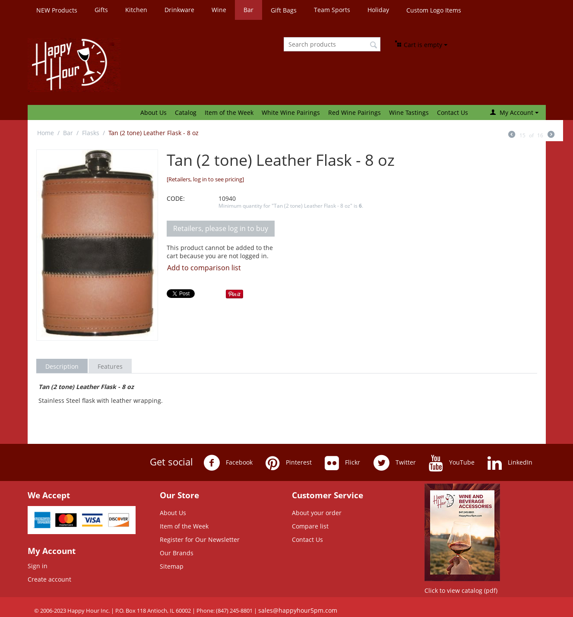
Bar (248, 10)
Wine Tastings (409, 112)
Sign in (37, 566)
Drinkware (179, 10)
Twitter (394, 463)
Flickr (342, 463)
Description (62, 366)
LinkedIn (510, 463)
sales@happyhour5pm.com (297, 610)
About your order (317, 513)
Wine (219, 10)
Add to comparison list (204, 267)
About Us (153, 112)
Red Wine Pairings (354, 112)
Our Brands (176, 553)
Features (110, 366)
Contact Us (452, 112)
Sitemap (172, 566)
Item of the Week (229, 112)
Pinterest (289, 463)
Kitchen (136, 10)
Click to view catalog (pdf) (460, 590)
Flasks (90, 133)
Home (45, 133)
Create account (49, 579)
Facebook (228, 463)
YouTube (452, 463)
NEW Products (56, 10)
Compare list (310, 526)
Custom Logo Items (433, 10)
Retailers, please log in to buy (220, 228)
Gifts (101, 10)
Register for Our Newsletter (200, 539)
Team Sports (332, 10)
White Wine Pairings (291, 112)
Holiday (378, 10)
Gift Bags (284, 10)
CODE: (176, 198)
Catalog (185, 112)
